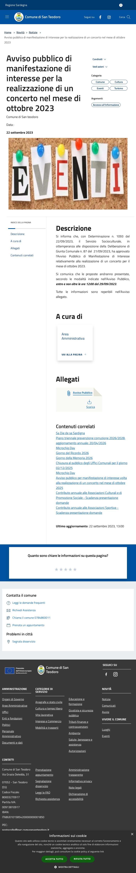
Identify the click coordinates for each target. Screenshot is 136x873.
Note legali (75, 787)
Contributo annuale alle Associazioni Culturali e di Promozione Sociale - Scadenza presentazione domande (89, 497)
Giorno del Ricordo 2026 (72, 453)
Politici (6, 725)
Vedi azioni (101, 67)
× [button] (132, 834)
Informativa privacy (80, 781)
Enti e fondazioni (12, 718)
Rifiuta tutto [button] (82, 858)
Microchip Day (65, 448)
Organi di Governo (13, 699)
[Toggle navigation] (7, 17)
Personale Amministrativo (11, 733)
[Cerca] (128, 17)
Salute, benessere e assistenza (80, 742)
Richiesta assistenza (47, 799)
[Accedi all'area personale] (121, 5)
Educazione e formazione (76, 701)
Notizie (33, 32)
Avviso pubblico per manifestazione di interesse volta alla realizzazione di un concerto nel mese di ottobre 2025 (91, 482)
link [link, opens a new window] (102, 851)
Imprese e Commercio (48, 721)
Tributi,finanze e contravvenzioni (78, 724)
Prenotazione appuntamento (44, 772)
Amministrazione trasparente (79, 772)
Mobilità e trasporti (46, 727)
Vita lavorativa (44, 715)
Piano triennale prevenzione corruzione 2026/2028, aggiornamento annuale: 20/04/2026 (90, 440)
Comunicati (109, 705)
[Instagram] (107, 17)
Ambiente (74, 733)
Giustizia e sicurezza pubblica (81, 712)
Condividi (100, 59)
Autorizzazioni (77, 751)
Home (7, 32)
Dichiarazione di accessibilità (78, 796)
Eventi (106, 736)
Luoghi (106, 729)
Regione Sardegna (16, 5)
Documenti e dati (12, 742)
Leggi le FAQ (42, 792)
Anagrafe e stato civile (48, 702)
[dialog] (68, 852)
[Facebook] (98, 17)
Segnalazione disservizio (43, 783)
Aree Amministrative (14, 705)
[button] (68, 867)
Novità (20, 32)
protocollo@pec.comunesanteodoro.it (25, 830)
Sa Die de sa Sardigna (70, 433)
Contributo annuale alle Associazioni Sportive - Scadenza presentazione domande (87, 510)
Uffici (5, 712)
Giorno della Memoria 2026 (74, 458)
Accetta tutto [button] (54, 859)
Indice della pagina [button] (21, 222)
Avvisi (105, 712)
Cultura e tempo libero (48, 708)
